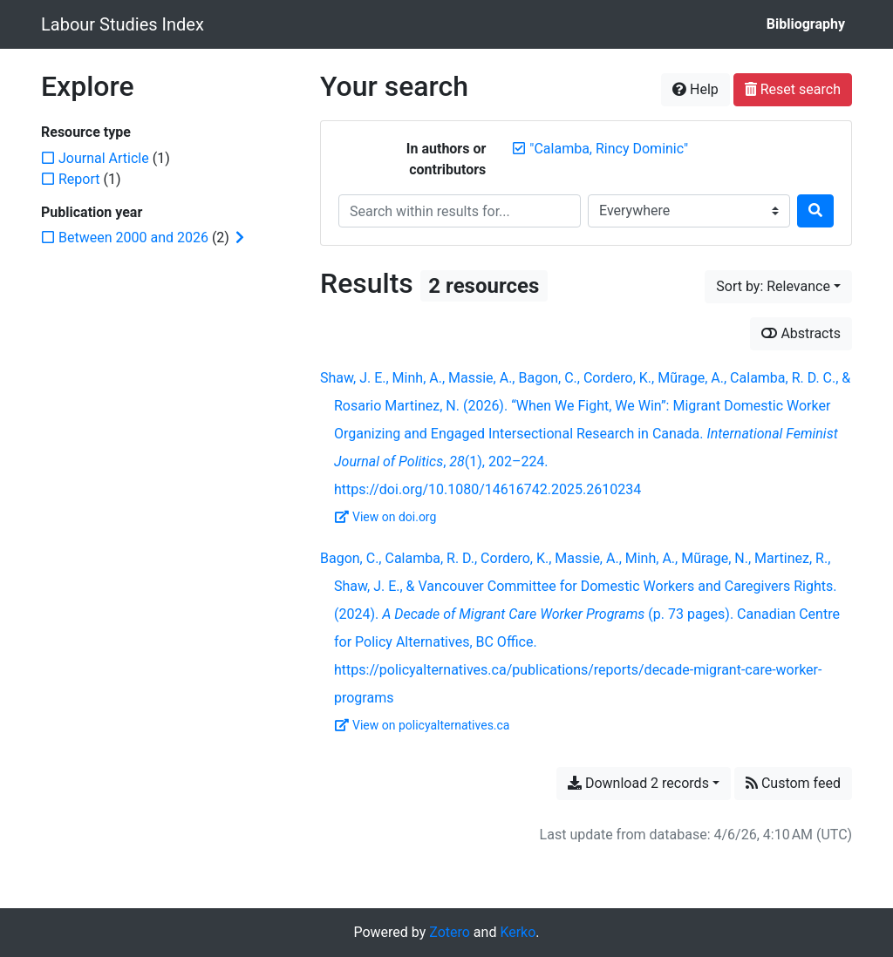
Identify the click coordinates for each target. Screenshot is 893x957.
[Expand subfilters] (240, 237)
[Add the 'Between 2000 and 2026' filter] (133, 237)
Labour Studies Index (122, 24)
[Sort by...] (778, 286)
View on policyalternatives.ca (422, 725)
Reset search (793, 89)
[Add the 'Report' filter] (79, 179)
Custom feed (793, 783)
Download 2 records (638, 783)
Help (695, 89)
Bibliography (806, 24)
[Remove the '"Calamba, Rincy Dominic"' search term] (608, 148)
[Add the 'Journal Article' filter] (103, 158)
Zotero (449, 932)
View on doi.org (385, 517)
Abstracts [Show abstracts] (801, 333)
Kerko (517, 932)
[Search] (815, 210)
